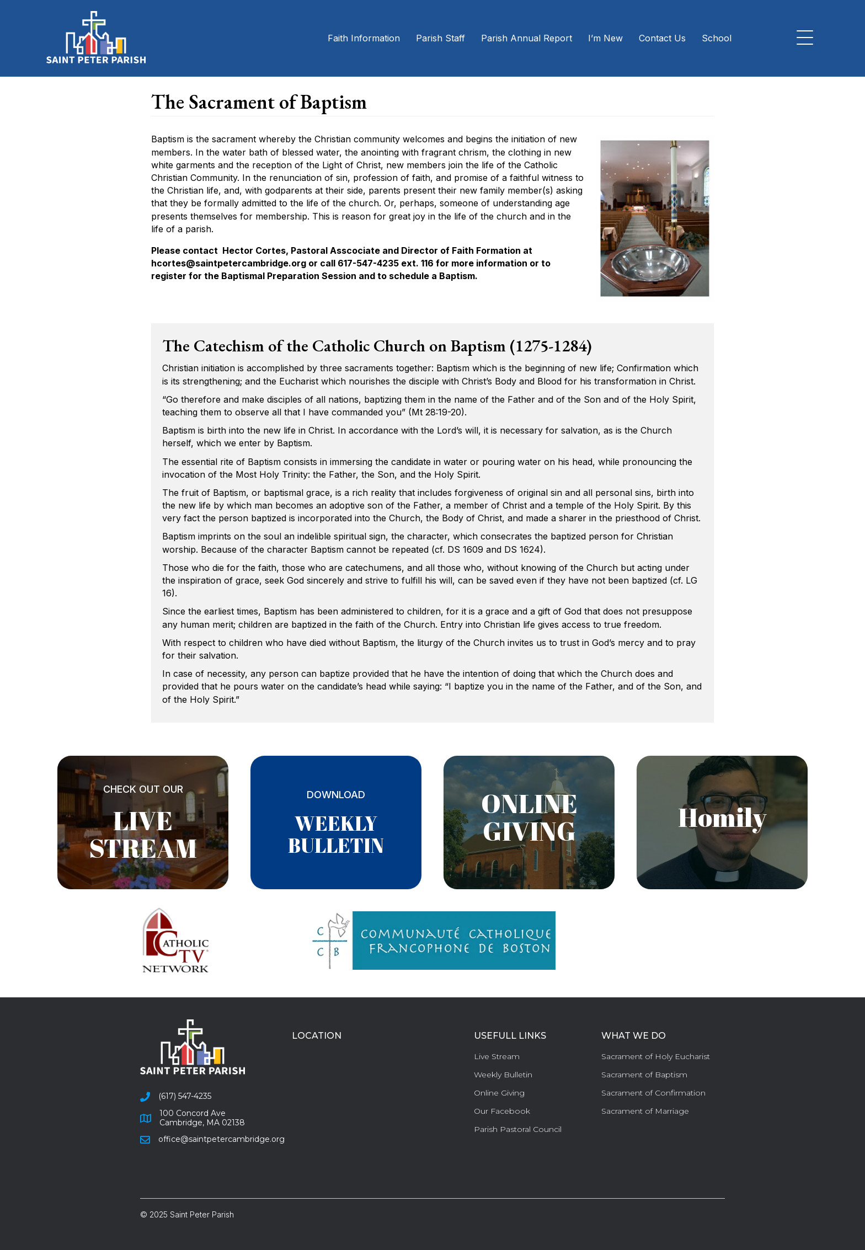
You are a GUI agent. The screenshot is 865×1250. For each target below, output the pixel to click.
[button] (802, 38)
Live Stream (497, 1056)
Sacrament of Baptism (644, 1075)
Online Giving (499, 1093)
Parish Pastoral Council (518, 1129)
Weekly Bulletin (503, 1075)
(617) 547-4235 (184, 1096)
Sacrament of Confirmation (653, 1093)
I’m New (605, 38)
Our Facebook (502, 1111)
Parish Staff (440, 38)
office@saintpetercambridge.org (221, 1139)
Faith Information (364, 38)
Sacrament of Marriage (645, 1111)
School (716, 38)
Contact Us (662, 38)
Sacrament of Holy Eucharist (655, 1056)
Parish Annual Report (526, 38)
